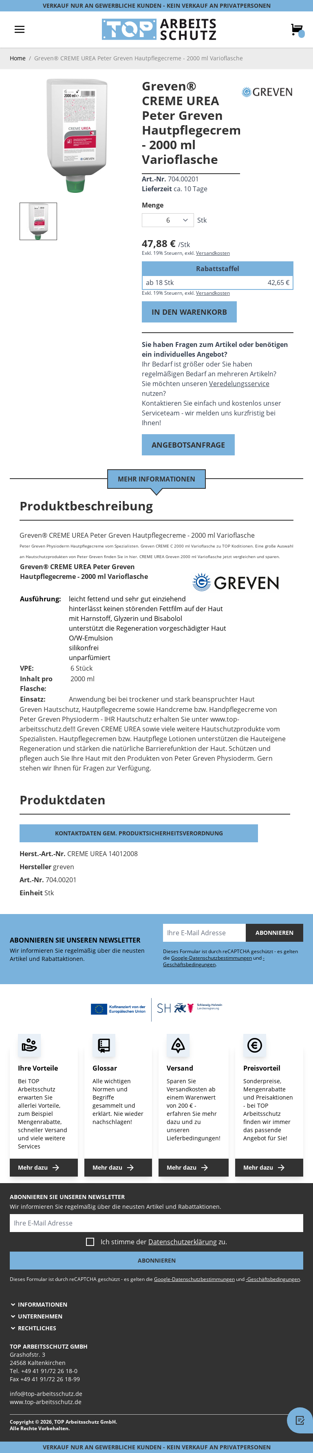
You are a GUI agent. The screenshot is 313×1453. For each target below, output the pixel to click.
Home (18, 58)
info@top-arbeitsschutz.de (46, 1394)
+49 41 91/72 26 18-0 (49, 1371)
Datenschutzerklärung (182, 1241)
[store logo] (159, 29)
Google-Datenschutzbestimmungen (211, 957)
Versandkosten (213, 253)
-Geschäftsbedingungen (214, 961)
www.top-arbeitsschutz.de (46, 1402)
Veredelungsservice (239, 383)
